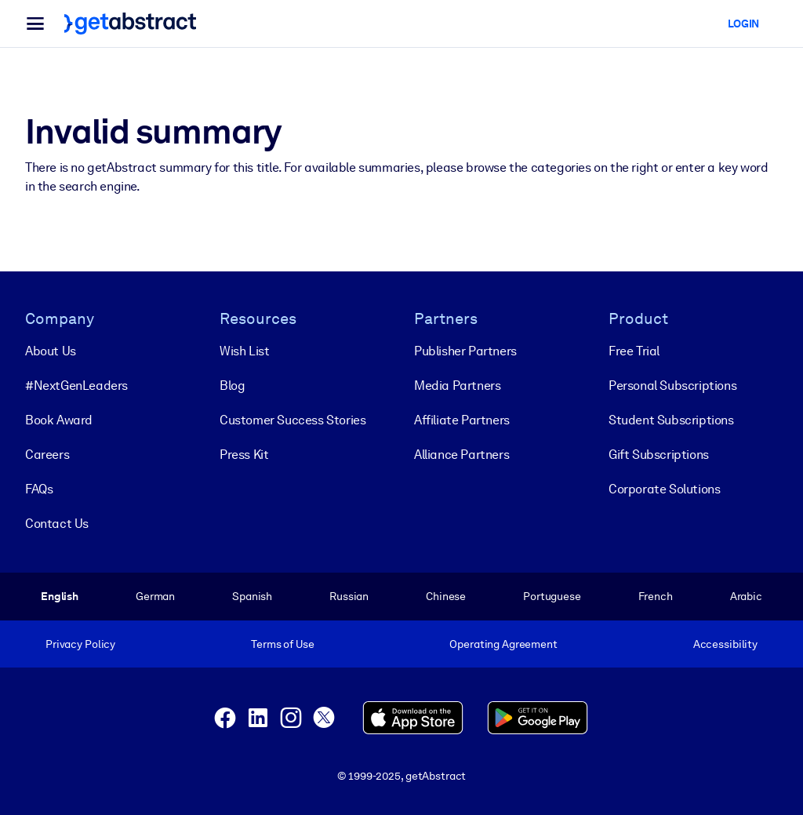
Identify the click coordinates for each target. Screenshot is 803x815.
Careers (47, 454)
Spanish (252, 596)
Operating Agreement (503, 644)
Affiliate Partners (462, 420)
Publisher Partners (465, 351)
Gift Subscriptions (659, 454)
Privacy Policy (80, 644)
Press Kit (244, 454)
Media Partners (457, 385)
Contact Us (57, 523)
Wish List (244, 351)
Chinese (446, 596)
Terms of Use (282, 644)
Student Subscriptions (671, 420)
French (655, 596)
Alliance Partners (461, 454)
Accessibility (725, 644)
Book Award (59, 420)
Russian (349, 596)
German (155, 596)
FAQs (39, 489)
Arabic (746, 596)
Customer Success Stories (292, 420)
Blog (232, 385)
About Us (50, 351)
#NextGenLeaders (76, 385)
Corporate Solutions (664, 489)
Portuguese (552, 596)
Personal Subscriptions (672, 385)
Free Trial (634, 351)
